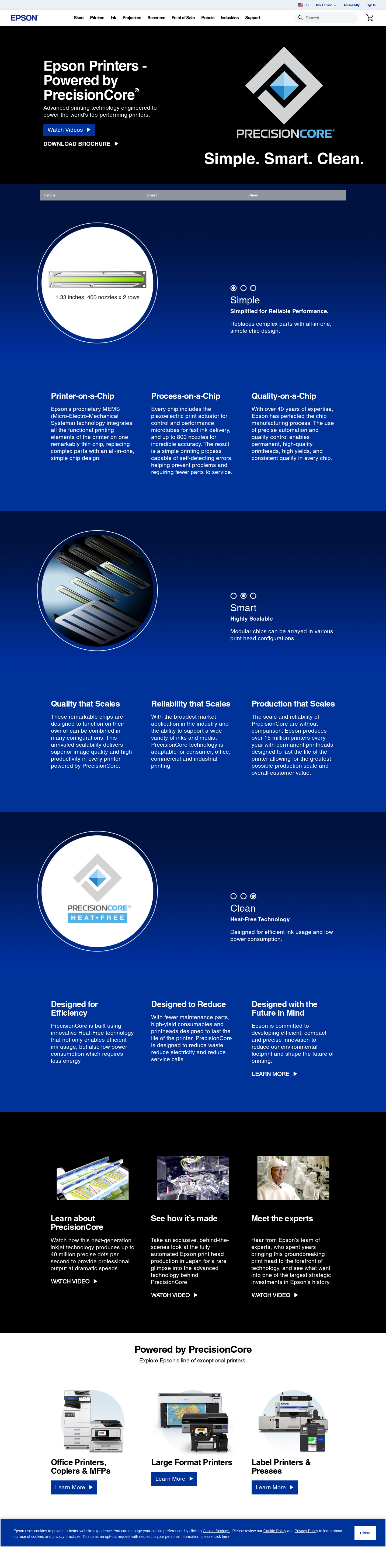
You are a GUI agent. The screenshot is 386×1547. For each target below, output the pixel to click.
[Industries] (230, 18)
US (303, 5)
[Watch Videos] (69, 130)
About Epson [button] (325, 5)
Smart (151, 195)
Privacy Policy (306, 1531)
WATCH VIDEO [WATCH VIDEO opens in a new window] (70, 1281)
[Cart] (369, 17)
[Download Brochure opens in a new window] (82, 144)
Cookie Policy (274, 1531)
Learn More (270, 1074)
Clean (253, 195)
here (225, 1536)
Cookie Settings (216, 1531)
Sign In (371, 5)
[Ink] (113, 18)
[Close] (365, 1533)
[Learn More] (74, 1487)
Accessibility (351, 5)
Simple (49, 195)
